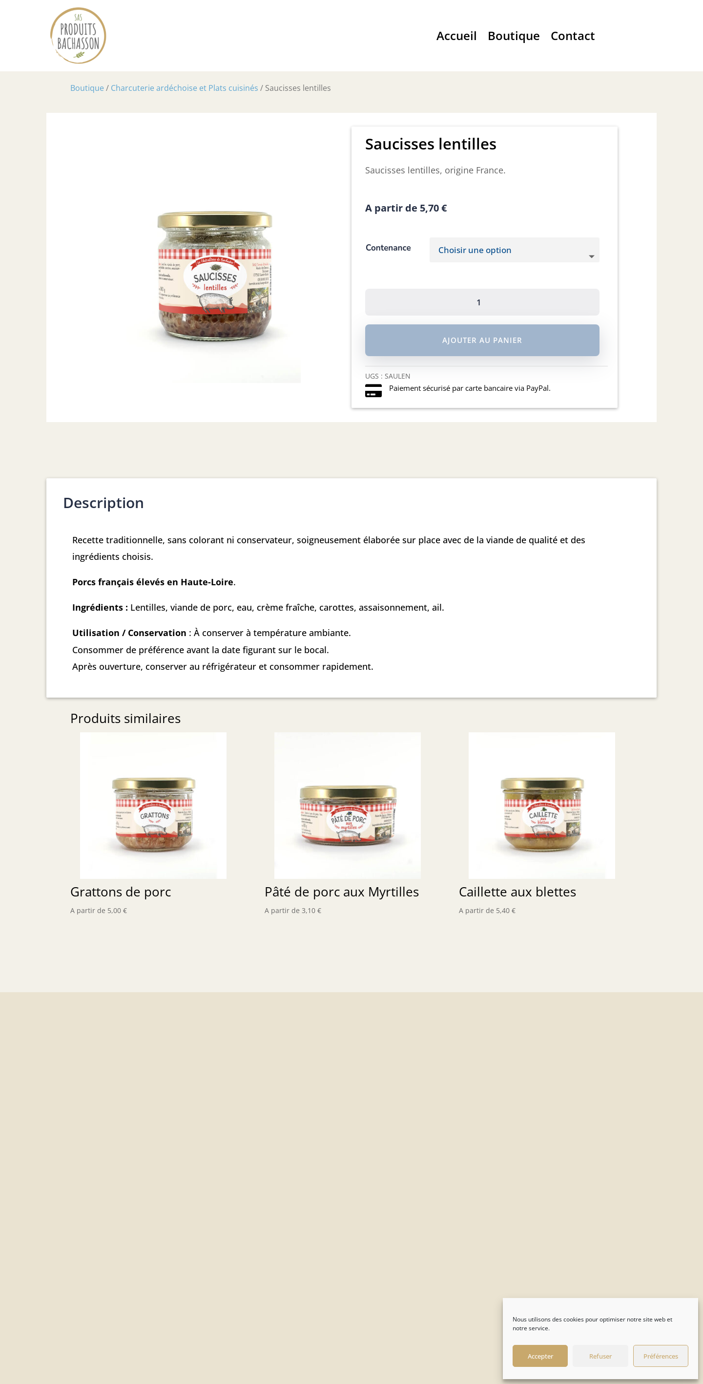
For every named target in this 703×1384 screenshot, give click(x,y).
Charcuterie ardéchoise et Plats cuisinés (184, 88)
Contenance (388, 248)
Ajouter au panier (482, 340)
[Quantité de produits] (482, 302)
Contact (573, 35)
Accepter (540, 1356)
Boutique (514, 35)
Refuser (600, 1356)
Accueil (456, 35)
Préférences (660, 1356)
